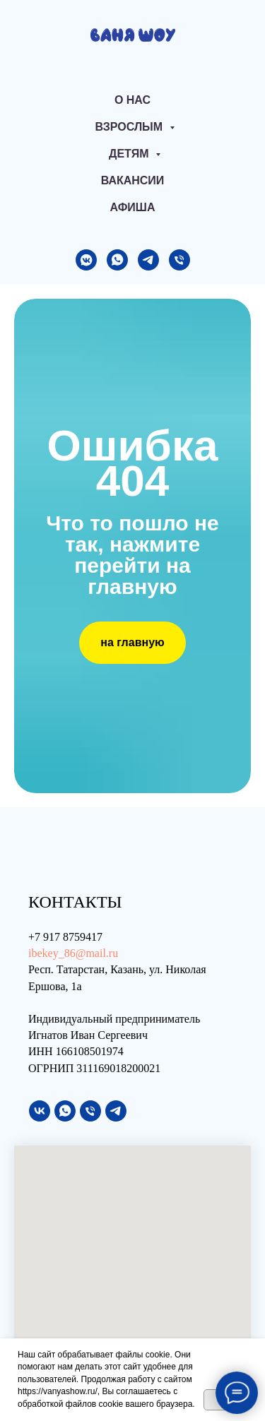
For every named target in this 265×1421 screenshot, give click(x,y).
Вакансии (133, 180)
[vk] (39, 1111)
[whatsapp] (117, 259)
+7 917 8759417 (65, 937)
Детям (130, 154)
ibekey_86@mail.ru (73, 953)
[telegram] (148, 259)
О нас (132, 100)
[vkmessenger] (86, 259)
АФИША (132, 207)
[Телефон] (179, 259)
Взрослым (130, 127)
